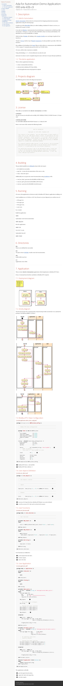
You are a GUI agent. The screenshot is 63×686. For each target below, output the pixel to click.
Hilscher (25, 30)
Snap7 (33, 45)
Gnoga (22, 41)
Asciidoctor (47, 176)
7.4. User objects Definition (7, 22)
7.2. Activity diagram (6, 18)
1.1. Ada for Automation (7, 5)
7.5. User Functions (6, 24)
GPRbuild (31, 166)
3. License (3, 9)
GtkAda (25, 36)
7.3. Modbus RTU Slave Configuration (6, 21)
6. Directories (3, 14)
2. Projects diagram (5, 8)
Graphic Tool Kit (41, 36)
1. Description (4, 4)
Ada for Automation (20, 21)
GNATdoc (26, 252)
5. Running (3, 12)
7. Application (4, 15)
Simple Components (36, 41)
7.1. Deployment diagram (7, 17)
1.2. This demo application (7, 7)
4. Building (3, 11)
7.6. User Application (6, 25)
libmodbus (27, 25)
